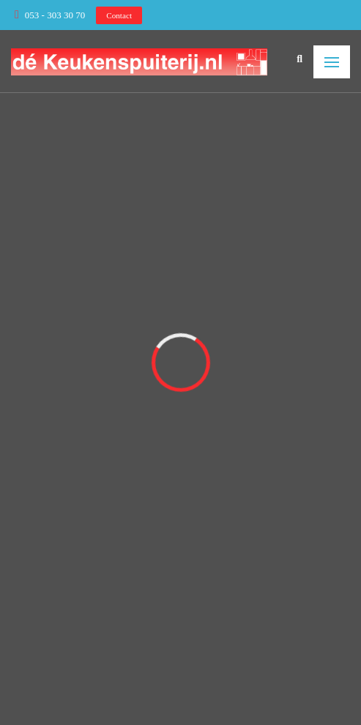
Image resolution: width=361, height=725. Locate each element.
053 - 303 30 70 (55, 15)
